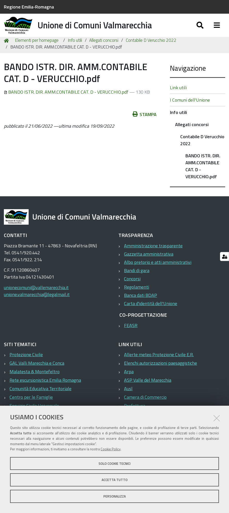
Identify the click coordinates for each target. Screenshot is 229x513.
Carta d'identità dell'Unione (150, 315)
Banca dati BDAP (140, 306)
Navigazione (188, 79)
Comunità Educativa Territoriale (40, 400)
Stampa (145, 126)
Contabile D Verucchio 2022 (151, 52)
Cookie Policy (110, 449)
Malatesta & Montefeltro (35, 383)
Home (7, 52)
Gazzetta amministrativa (148, 265)
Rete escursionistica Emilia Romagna (45, 391)
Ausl (128, 400)
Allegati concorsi (103, 52)
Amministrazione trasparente (153, 257)
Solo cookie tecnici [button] (114, 463)
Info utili (75, 52)
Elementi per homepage (37, 52)
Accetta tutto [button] (115, 479)
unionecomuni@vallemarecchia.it (36, 299)
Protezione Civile (26, 366)
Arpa (129, 383)
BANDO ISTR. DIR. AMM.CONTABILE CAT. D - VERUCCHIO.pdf (66, 103)
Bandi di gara (136, 282)
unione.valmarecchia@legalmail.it (37, 306)
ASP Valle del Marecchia (147, 391)
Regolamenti (136, 298)
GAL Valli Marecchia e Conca (37, 374)
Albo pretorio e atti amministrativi (157, 273)
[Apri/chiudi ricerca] (200, 30)
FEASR (130, 336)
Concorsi (132, 290)
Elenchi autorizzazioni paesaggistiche (160, 374)
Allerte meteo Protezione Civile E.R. (159, 366)
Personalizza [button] (114, 496)
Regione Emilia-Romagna (29, 6)
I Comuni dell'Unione (190, 111)
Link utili (178, 99)
